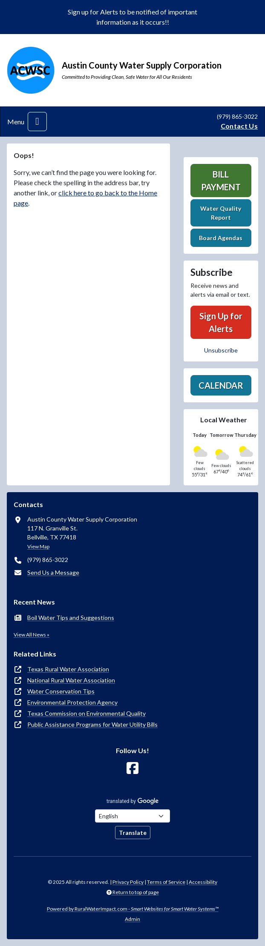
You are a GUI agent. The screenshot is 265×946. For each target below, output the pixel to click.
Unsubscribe (221, 350)
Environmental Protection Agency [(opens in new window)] (72, 702)
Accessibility (203, 882)
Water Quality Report (220, 213)
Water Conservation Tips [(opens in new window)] (61, 691)
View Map (38, 546)
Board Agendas (220, 237)
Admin (132, 919)
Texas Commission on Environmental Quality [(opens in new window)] (86, 713)
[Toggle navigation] (37, 121)
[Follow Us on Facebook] (132, 768)
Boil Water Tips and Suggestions (70, 617)
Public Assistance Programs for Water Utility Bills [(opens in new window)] (92, 724)
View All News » (31, 634)
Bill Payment (221, 180)
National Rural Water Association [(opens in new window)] (71, 680)
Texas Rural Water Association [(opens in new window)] (68, 669)
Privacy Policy (128, 882)
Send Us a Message (53, 572)
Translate (133, 832)
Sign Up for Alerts (220, 322)
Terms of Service (166, 882)
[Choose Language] (132, 816)
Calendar (221, 385)
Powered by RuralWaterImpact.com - (133, 909)
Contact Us (239, 126)
